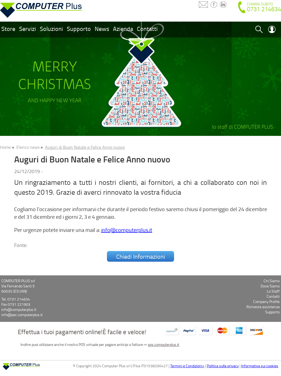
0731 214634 (264, 9)
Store (8, 28)
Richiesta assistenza (263, 306)
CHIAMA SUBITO (260, 4)
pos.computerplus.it (163, 344)
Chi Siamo (272, 280)
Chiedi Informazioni (140, 256)
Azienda (123, 28)
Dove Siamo (270, 285)
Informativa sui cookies (259, 365)
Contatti (147, 28)
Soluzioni (51, 28)
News (102, 28)
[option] (140, 78)
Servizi (27, 28)
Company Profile (266, 301)
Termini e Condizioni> (187, 365)
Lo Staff (273, 291)
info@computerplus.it (126, 230)
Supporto (79, 28)
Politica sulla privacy (223, 365)
